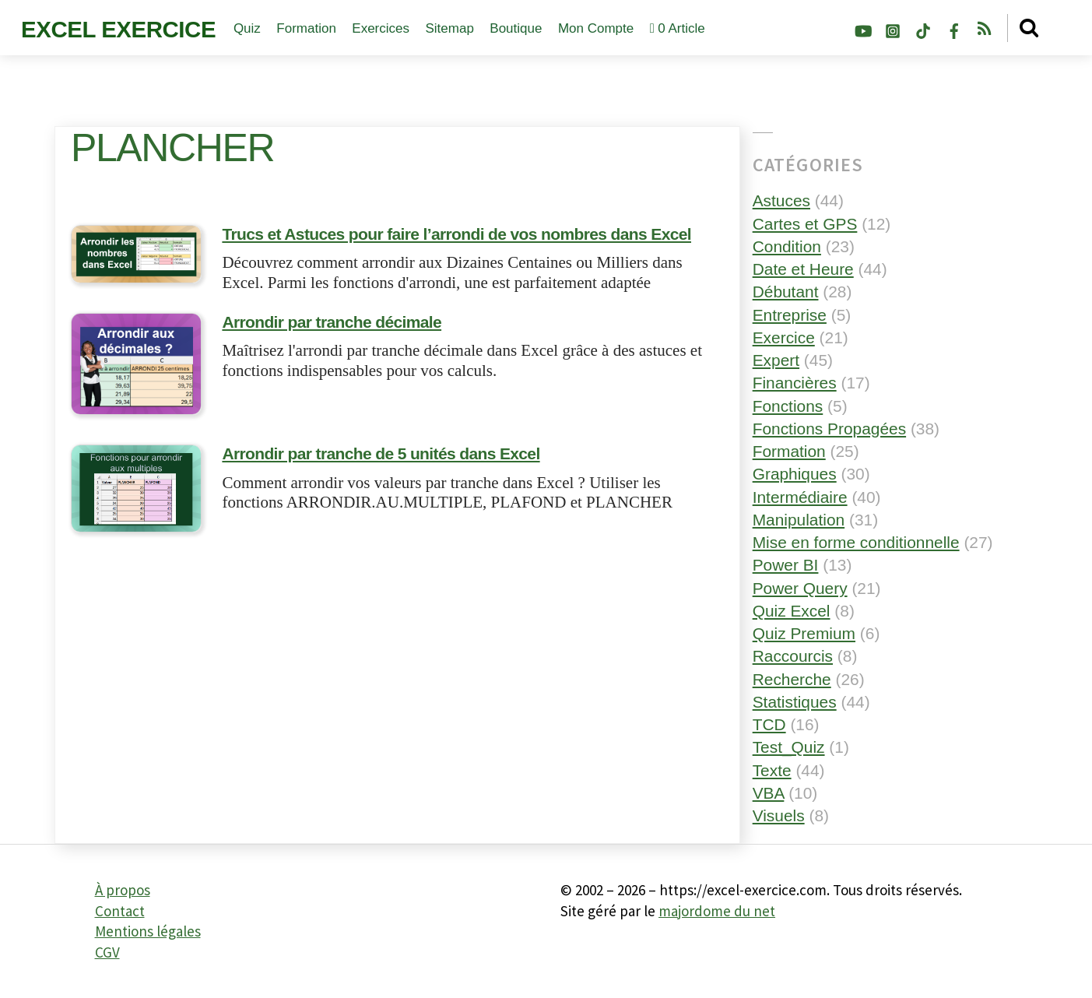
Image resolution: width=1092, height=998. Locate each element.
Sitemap (449, 28)
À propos (122, 889)
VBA (769, 793)
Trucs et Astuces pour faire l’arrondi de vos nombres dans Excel (456, 235)
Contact (120, 910)
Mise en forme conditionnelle (856, 542)
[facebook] (954, 28)
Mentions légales (148, 931)
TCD (769, 724)
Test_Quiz (789, 747)
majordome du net (716, 910)
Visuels (779, 815)
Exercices (380, 28)
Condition (787, 246)
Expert (776, 360)
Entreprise (790, 315)
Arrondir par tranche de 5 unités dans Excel (380, 455)
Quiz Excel (791, 611)
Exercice (784, 337)
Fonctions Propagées (829, 429)
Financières (795, 383)
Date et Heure (803, 269)
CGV (107, 952)
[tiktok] (923, 28)
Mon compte (596, 28)
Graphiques (795, 474)
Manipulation (798, 520)
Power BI (786, 565)
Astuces (781, 200)
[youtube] (862, 28)
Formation (306, 28)
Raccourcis (793, 656)
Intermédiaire (800, 497)
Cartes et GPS (805, 224)
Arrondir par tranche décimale (331, 323)
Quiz (247, 28)
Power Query (800, 588)
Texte (772, 770)
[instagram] (892, 28)
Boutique (516, 28)
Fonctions (788, 406)
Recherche (792, 679)
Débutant (786, 291)
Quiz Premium (804, 633)
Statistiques (795, 702)
